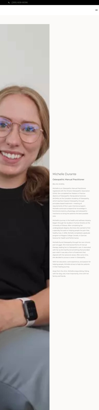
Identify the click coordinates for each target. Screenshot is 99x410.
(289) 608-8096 (19, 2)
